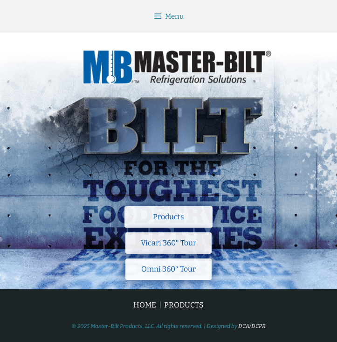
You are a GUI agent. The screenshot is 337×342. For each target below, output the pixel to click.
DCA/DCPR (252, 326)
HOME (144, 304)
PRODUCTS (184, 304)
